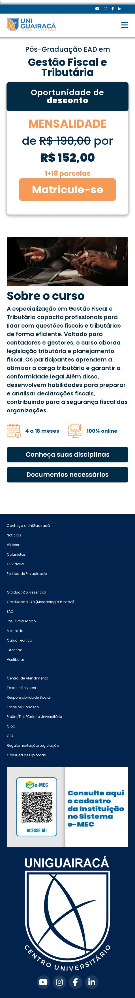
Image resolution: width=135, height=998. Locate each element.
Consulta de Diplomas (26, 755)
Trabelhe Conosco (23, 707)
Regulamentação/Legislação (33, 745)
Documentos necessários (67, 474)
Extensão (14, 650)
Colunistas (16, 554)
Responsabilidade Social (29, 697)
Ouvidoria (15, 564)
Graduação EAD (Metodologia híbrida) (40, 601)
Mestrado (15, 630)
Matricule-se (67, 189)
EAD (10, 611)
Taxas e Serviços (21, 687)
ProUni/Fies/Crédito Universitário (34, 716)
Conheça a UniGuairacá (28, 525)
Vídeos (13, 544)
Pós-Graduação (21, 621)
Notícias (14, 535)
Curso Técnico (19, 640)
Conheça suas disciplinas (68, 454)
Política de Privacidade (27, 573)
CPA (10, 735)
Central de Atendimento (27, 678)
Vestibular (15, 659)
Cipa (11, 726)
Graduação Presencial (26, 592)
